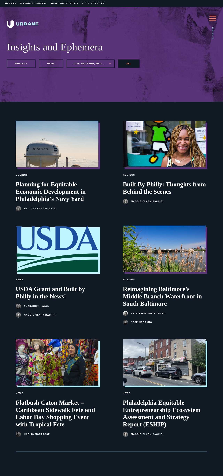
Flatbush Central (33, 3)
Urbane (10, 3)
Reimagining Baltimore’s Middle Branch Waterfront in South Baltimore (162, 296)
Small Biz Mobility (64, 3)
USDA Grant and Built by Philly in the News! (50, 293)
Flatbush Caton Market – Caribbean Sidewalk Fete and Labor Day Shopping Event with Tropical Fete (55, 413)
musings (21, 63)
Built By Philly (93, 3)
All (128, 63)
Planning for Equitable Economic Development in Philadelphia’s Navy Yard (51, 191)
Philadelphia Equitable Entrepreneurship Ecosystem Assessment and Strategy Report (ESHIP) (162, 413)
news (51, 63)
